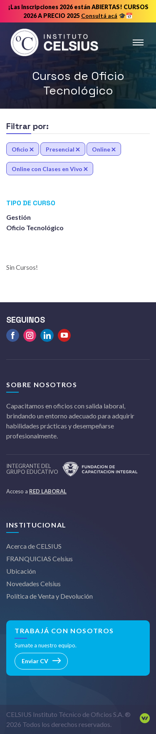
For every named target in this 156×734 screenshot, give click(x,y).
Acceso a (36, 491)
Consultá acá (99, 15)
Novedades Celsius (33, 583)
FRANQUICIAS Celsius (39, 558)
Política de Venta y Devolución (49, 596)
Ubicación (21, 571)
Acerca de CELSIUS (34, 546)
